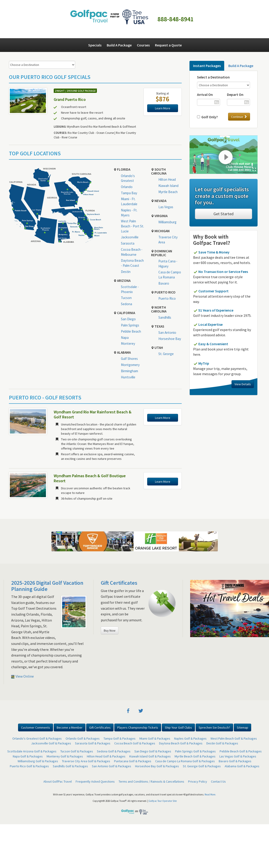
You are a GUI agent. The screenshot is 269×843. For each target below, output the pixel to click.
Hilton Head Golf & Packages (106, 756)
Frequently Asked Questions (95, 781)
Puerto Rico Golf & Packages (29, 766)
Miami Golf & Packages (154, 738)
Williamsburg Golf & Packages (38, 761)
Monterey (128, 343)
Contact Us (218, 781)
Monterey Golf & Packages (65, 756)
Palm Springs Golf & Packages (195, 751)
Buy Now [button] (109, 630)
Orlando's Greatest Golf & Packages (37, 738)
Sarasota (127, 243)
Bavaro (163, 283)
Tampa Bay (129, 193)
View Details (242, 384)
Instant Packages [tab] (207, 65)
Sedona (126, 304)
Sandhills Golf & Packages (70, 766)
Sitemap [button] (242, 727)
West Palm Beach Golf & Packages (233, 738)
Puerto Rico (167, 298)
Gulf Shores (129, 358)
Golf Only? (209, 117)
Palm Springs (130, 325)
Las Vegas (165, 207)
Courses (143, 45)
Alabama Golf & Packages (242, 766)
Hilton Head (167, 179)
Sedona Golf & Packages (114, 751)
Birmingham (129, 371)
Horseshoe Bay (169, 339)
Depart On (235, 94)
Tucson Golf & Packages (76, 751)
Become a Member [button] (70, 727)
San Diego (128, 319)
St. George (166, 354)
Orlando (127, 187)
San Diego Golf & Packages (152, 751)
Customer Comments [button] (35, 727)
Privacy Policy (197, 781)
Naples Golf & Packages (190, 738)
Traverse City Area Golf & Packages (86, 761)
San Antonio (167, 332)
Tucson (126, 298)
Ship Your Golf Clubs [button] (178, 727)
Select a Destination (213, 77)
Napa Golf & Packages (28, 756)
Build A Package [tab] (240, 65)
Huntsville (128, 377)
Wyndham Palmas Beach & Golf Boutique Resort (90, 478)
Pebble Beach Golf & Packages (241, 751)
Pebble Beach (131, 331)
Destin (126, 271)
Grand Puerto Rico (70, 99)
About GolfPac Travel (57, 781)
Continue (239, 117)
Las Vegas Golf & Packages (237, 756)
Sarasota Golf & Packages (92, 743)
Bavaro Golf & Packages (235, 761)
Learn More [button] (162, 108)
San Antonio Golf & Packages (111, 766)
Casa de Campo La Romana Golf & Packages (185, 761)
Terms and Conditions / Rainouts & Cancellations (151, 781)
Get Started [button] (223, 213)
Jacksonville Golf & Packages (51, 743)
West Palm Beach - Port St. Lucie (132, 226)
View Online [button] (22, 676)
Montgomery (130, 365)
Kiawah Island (168, 185)
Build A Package (119, 45)
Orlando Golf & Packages (83, 738)
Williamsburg (167, 222)
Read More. (210, 794)
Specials (94, 45)
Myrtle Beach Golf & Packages (195, 756)
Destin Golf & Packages (222, 743)
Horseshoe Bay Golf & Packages (157, 766)
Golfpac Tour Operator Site (163, 801)
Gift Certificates (119, 582)
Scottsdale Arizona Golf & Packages (31, 751)
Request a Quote (168, 45)
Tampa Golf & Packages (120, 738)
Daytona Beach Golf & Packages (180, 743)
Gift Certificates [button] (100, 727)
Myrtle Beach (168, 192)
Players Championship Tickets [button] (137, 727)
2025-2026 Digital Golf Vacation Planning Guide (47, 585)
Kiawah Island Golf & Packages (150, 756)
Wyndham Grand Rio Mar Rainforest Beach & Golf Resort (92, 414)
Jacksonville (129, 237)
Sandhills (164, 317)
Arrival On (205, 94)
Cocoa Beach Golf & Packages (134, 743)
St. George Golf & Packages (202, 766)
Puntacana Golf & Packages (132, 761)
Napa (125, 337)
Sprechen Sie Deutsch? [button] (214, 727)
